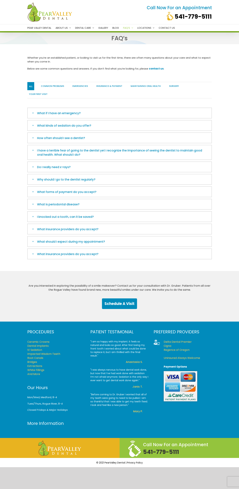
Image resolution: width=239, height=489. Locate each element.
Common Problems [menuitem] (52, 86)
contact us (156, 68)
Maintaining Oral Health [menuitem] (146, 86)
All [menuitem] (31, 86)
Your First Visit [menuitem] (38, 94)
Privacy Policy (135, 462)
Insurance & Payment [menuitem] (109, 86)
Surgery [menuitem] (174, 86)
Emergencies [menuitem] (80, 86)
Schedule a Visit (119, 303)
